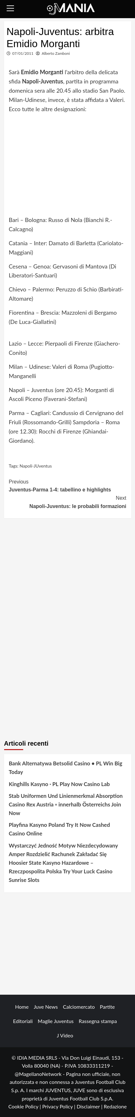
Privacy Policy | (59, 1106)
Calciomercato (79, 1007)
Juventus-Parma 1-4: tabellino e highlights (67, 485)
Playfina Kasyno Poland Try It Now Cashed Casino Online (59, 829)
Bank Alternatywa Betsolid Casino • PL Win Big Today (65, 767)
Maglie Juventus (56, 1021)
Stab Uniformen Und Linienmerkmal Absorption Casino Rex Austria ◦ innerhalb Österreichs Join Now (66, 804)
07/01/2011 (23, 53)
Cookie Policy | (25, 1106)
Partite (107, 1007)
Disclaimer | (90, 1106)
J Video (65, 1035)
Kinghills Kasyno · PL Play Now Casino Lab (59, 784)
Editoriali (23, 1021)
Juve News (46, 1007)
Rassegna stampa (98, 1021)
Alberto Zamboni (56, 53)
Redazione (115, 1106)
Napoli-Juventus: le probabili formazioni (67, 501)
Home (22, 1007)
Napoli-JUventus (36, 466)
